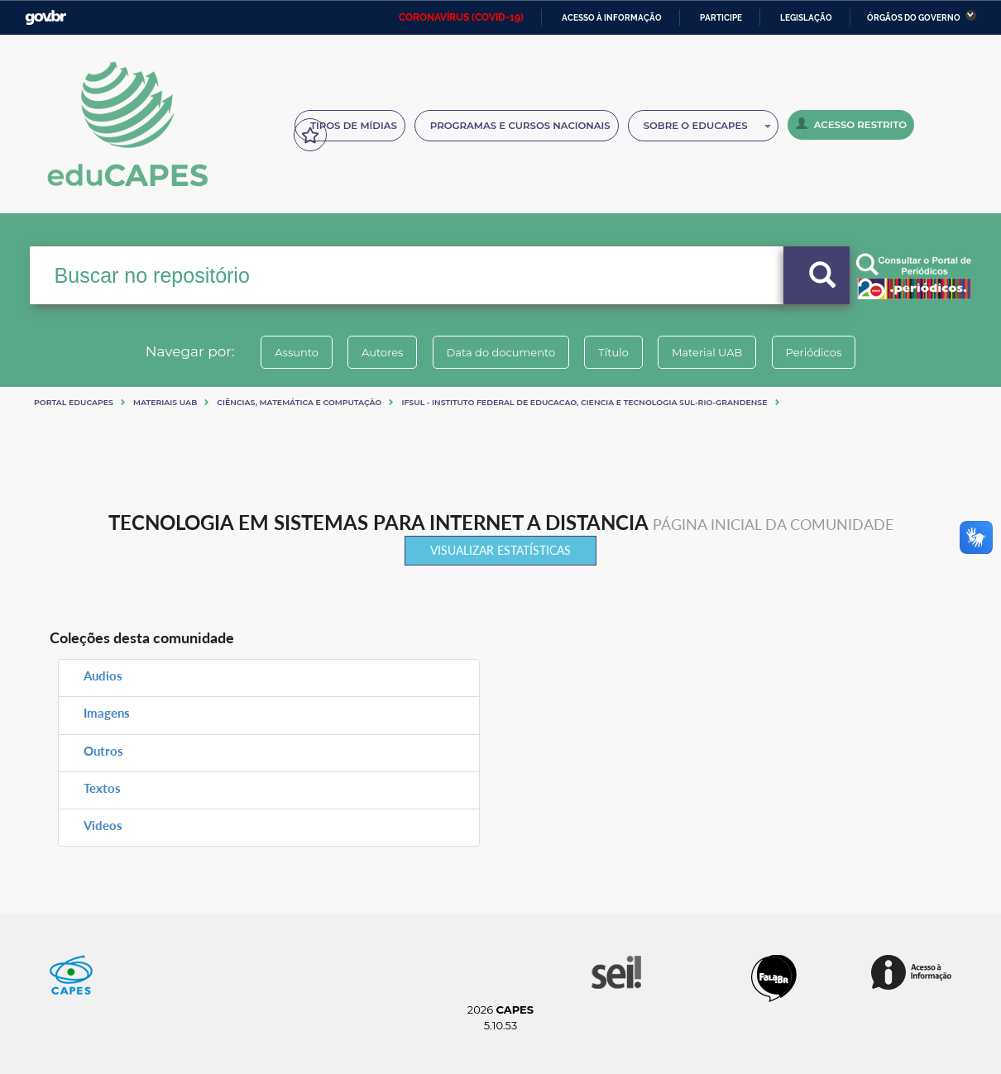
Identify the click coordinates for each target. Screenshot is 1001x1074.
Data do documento (497, 352)
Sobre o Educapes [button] (707, 125)
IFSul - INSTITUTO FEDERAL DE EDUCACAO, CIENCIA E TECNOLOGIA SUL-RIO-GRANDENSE (584, 402)
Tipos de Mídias (353, 125)
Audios (103, 675)
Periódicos (830, 352)
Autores (372, 352)
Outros (103, 750)
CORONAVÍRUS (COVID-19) (461, 17)
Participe (721, 17)
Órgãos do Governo (913, 17)
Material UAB (717, 352)
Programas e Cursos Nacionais (520, 125)
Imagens (107, 712)
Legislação (806, 17)
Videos (103, 825)
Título (616, 352)
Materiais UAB (165, 402)
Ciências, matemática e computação (299, 402)
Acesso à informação (612, 17)
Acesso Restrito (851, 124)
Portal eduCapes (73, 402)
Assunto (280, 352)
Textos (102, 787)
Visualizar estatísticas (500, 550)
